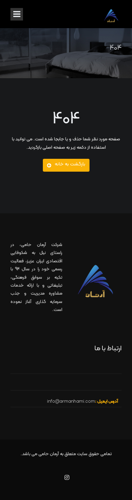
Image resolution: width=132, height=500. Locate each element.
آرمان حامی (48, 454)
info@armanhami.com (71, 401)
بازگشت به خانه (66, 164)
